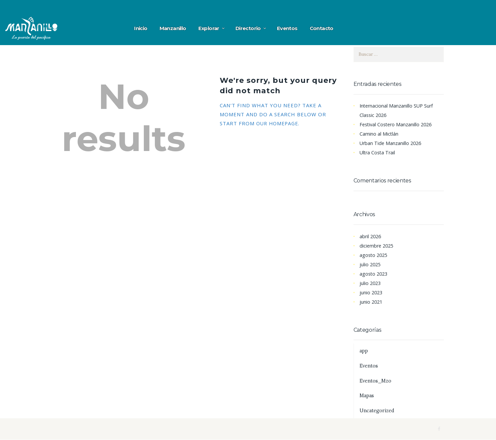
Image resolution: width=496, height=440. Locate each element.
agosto (374, 255)
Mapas (367, 395)
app (364, 350)
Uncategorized (377, 410)
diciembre (378, 245)
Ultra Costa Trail (378, 152)
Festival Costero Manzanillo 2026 (398, 124)
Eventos (369, 365)
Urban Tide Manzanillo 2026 (392, 143)
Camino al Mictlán (379, 133)
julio (371, 264)
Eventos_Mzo (376, 381)
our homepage (278, 123)
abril (371, 236)
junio (372, 292)
